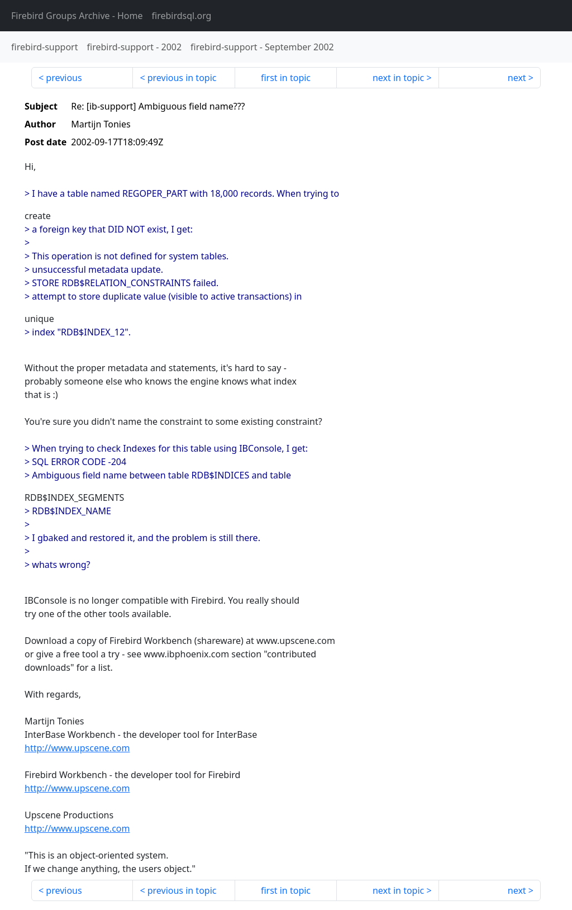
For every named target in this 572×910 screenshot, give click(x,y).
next (517, 78)
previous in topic (182, 78)
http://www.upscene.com (77, 748)
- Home (77, 16)
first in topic (286, 78)
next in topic (398, 78)
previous (64, 78)
